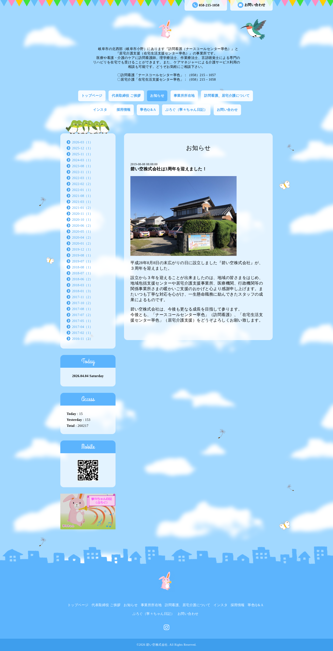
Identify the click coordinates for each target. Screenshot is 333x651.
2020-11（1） (82, 213)
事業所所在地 (184, 95)
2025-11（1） (82, 154)
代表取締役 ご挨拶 (126, 95)
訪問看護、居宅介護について (227, 95)
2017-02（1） (82, 333)
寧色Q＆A (148, 109)
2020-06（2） (82, 225)
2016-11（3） (82, 338)
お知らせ (157, 95)
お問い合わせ (251, 5)
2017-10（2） (82, 303)
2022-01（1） (82, 190)
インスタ (100, 109)
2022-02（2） (82, 184)
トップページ (91, 95)
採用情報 (124, 109)
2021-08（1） (82, 196)
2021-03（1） (82, 202)
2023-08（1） (82, 166)
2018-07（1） (82, 273)
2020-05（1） (82, 231)
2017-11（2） (82, 297)
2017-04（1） (82, 327)
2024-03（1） (82, 160)
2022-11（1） (82, 172)
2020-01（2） (82, 243)
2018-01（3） (82, 291)
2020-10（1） (82, 219)
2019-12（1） (82, 249)
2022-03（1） (82, 178)
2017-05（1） (82, 321)
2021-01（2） (82, 207)
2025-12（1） (82, 148)
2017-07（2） (82, 315)
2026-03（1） (82, 142)
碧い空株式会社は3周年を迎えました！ (168, 169)
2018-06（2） (82, 279)
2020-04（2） (82, 237)
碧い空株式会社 (157, 644)
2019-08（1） (82, 255)
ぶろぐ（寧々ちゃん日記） (186, 109)
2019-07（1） (82, 261)
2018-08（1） (82, 267)
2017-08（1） (82, 309)
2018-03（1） (82, 285)
